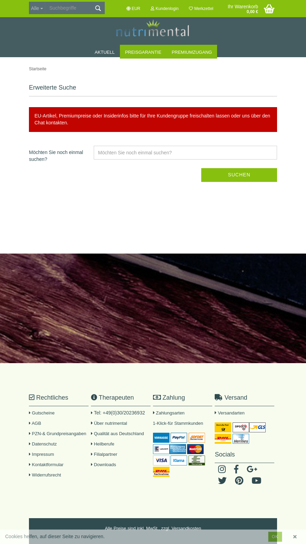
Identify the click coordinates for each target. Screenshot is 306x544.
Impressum (41, 454)
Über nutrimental (110, 423)
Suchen (239, 174)
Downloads (103, 464)
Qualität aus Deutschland (117, 433)
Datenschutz (43, 444)
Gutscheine (41, 412)
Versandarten (231, 412)
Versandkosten (186, 528)
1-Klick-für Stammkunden (178, 423)
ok (275, 536)
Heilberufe (102, 444)
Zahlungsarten (170, 412)
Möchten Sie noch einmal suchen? (56, 156)
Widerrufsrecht (45, 475)
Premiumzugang (192, 52)
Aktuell (105, 52)
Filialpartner (104, 454)
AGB (35, 423)
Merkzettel (201, 8)
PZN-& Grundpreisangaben (57, 433)
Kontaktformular (46, 464)
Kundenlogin (164, 8)
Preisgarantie (143, 52)
